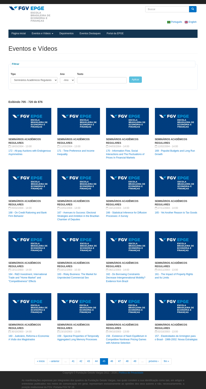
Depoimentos (66, 33)
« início (41, 361)
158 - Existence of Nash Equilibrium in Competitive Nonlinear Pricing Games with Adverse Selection (126, 339)
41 (73, 361)
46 (111, 361)
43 (88, 361)
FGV (103, 2)
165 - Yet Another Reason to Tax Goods (176, 212)
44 (96, 361)
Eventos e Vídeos (42, 33)
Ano (62, 74)
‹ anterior (54, 361)
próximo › (154, 361)
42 (80, 361)
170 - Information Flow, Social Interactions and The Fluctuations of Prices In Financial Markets (125, 154)
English (191, 22)
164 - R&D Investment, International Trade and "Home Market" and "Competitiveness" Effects (27, 277)
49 (135, 361)
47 (119, 361)
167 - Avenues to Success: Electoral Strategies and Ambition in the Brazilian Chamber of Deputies (78, 216)
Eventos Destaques (90, 33)
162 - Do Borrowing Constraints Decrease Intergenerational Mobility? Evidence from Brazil (125, 277)
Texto (80, 74)
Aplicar (135, 79)
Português (175, 22)
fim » (166, 361)
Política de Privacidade (131, 372)
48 (127, 361)
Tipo (13, 74)
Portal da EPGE (115, 33)
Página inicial (18, 33)
